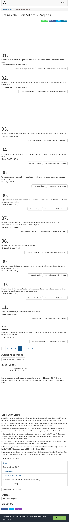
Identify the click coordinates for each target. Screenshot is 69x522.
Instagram (18, 509)
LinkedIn (64, 20)
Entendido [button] (59, 518)
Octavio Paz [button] (20, 359)
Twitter (58, 20)
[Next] (32, 348)
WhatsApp (45, 20)
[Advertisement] (23, 37)
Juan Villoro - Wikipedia (10, 498)
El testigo (6, 463)
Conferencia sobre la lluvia (12, 475)
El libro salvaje (8, 471)
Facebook (52, 20)
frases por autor (8, 9)
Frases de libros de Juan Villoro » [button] (13, 489)
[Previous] (3, 348)
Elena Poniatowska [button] (8, 359)
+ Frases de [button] (24, 69)
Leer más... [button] (7, 519)
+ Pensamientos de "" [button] (51, 69)
